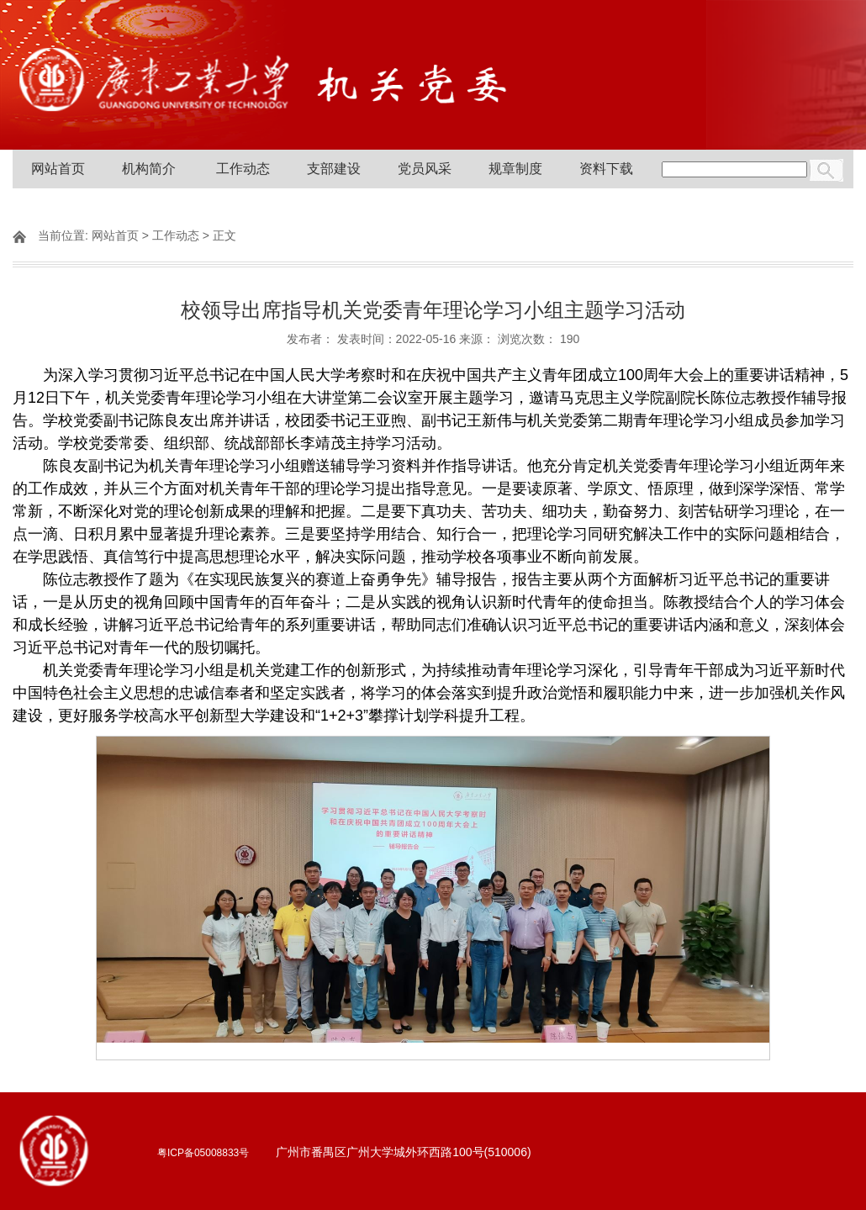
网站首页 (58, 168)
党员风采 (424, 168)
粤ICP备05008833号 (203, 1153)
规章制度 (515, 168)
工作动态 (243, 168)
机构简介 (149, 168)
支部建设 (334, 168)
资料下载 (606, 168)
